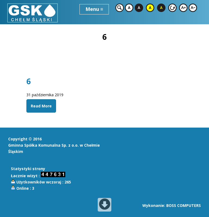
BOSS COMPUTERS (183, 205)
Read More (41, 105)
